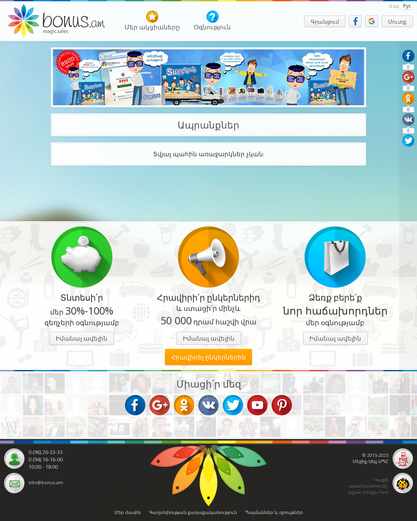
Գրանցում (325, 21)
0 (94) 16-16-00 (46, 459)
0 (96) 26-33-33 (46, 452)
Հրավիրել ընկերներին (208, 357)
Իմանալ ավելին (82, 338)
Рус (407, 5)
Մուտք (397, 21)
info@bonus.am (46, 482)
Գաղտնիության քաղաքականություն (193, 512)
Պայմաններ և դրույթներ (274, 512)
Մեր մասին (127, 512)
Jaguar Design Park (368, 492)
